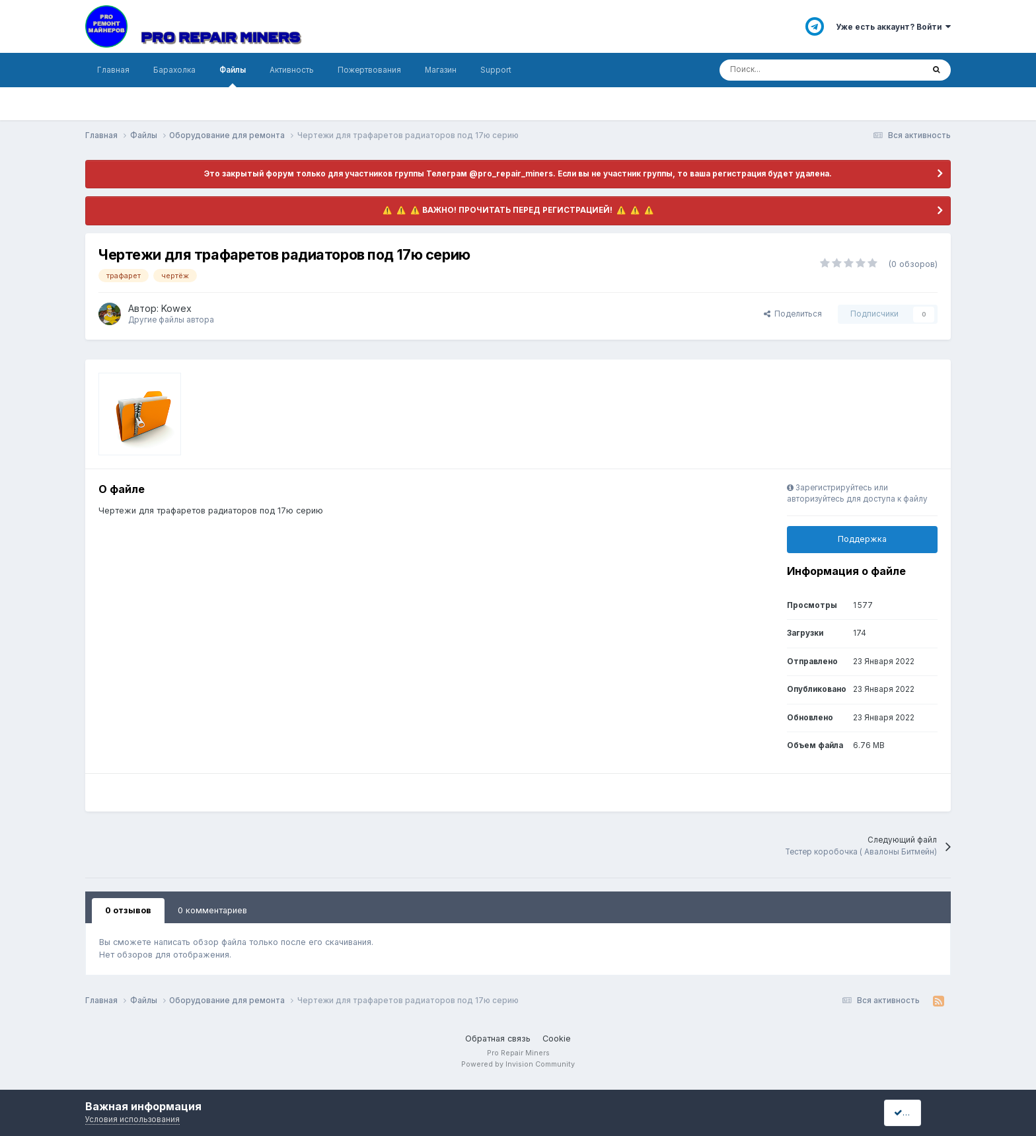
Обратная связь (498, 1038)
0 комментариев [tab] (212, 910)
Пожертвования (369, 70)
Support (495, 70)
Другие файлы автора (171, 319)
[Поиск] (780, 70)
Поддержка (862, 539)
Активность (292, 70)
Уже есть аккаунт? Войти (893, 27)
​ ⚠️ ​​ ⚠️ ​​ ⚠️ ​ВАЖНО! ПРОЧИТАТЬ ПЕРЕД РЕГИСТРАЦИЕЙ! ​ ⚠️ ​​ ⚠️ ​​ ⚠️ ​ (518, 210)
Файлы (232, 76)
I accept (914, 1112)
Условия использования (132, 1119)
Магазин (441, 70)
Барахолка (174, 70)
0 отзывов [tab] (128, 910)
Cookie (556, 1038)
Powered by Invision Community (518, 1064)
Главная (113, 70)
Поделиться (793, 314)
